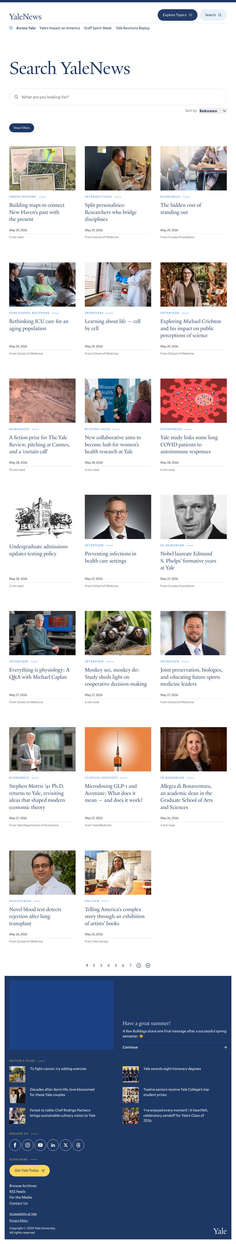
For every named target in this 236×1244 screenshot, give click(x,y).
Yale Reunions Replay (133, 28)
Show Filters (22, 128)
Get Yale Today (29, 1170)
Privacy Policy (18, 1220)
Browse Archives (23, 1185)
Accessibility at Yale (23, 1214)
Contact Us (18, 1203)
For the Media (20, 1197)
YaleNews (25, 18)
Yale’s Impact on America (59, 28)
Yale (220, 1232)
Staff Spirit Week (98, 28)
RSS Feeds (17, 1191)
